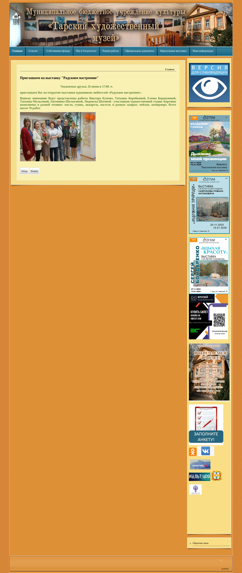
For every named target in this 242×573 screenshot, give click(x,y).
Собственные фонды (58, 51)
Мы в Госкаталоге (86, 51)
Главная (17, 51)
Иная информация (203, 51)
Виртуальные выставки (173, 51)
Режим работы (110, 51)
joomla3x (225, 569)
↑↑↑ (221, 560)
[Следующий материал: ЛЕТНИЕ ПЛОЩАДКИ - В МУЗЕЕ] (34, 171)
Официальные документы (139, 51)
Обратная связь (201, 543)
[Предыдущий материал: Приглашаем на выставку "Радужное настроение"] (24, 171)
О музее (33, 51)
